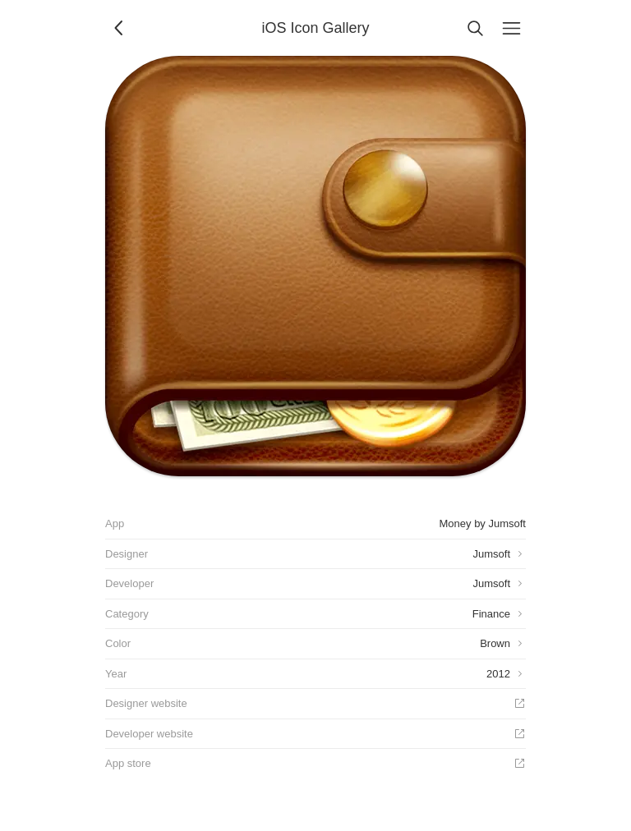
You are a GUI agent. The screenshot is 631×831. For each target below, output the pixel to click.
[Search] (475, 28)
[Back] (120, 28)
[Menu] (511, 28)
